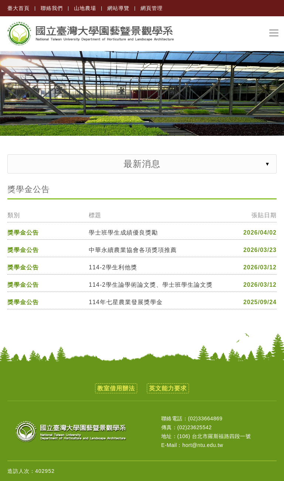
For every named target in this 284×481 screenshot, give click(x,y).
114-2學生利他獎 (113, 267)
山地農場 (85, 8)
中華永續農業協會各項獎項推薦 (133, 250)
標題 (95, 215)
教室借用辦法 (116, 388)
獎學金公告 (23, 233)
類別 (13, 215)
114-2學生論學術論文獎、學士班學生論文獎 (151, 285)
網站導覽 (118, 8)
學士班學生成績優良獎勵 (123, 233)
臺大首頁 (18, 8)
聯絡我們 (52, 8)
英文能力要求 (168, 388)
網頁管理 (152, 8)
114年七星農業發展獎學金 (126, 302)
